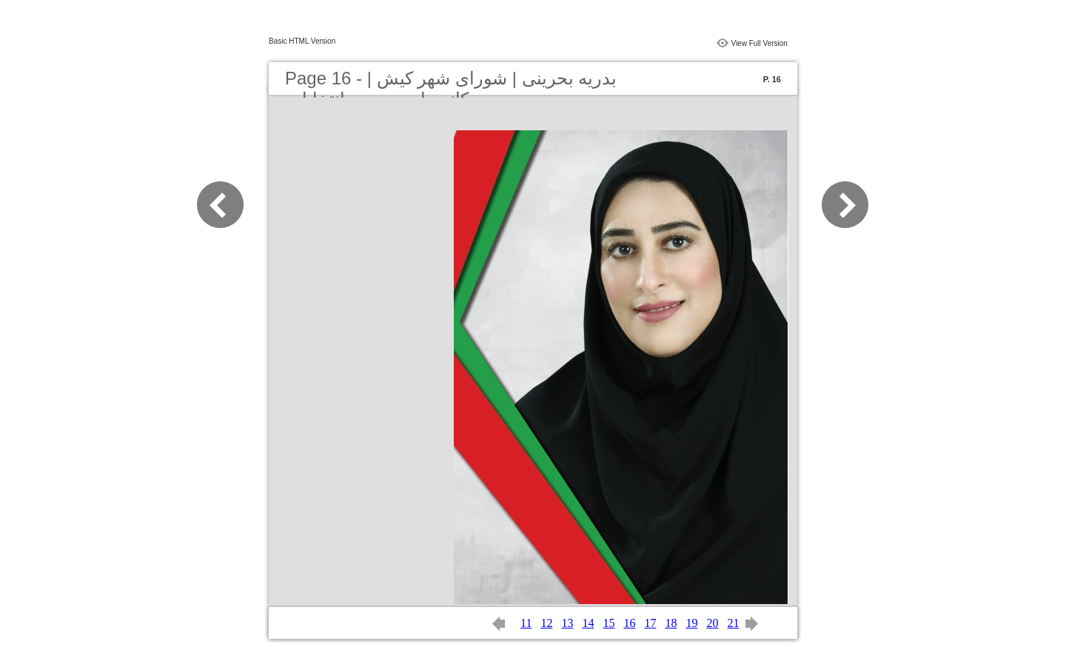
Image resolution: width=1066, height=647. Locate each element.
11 (526, 623)
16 (629, 623)
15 (608, 623)
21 (733, 623)
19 (691, 623)
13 (567, 623)
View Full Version (759, 43)
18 (671, 623)
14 (588, 623)
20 (712, 623)
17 (650, 623)
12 (546, 623)
